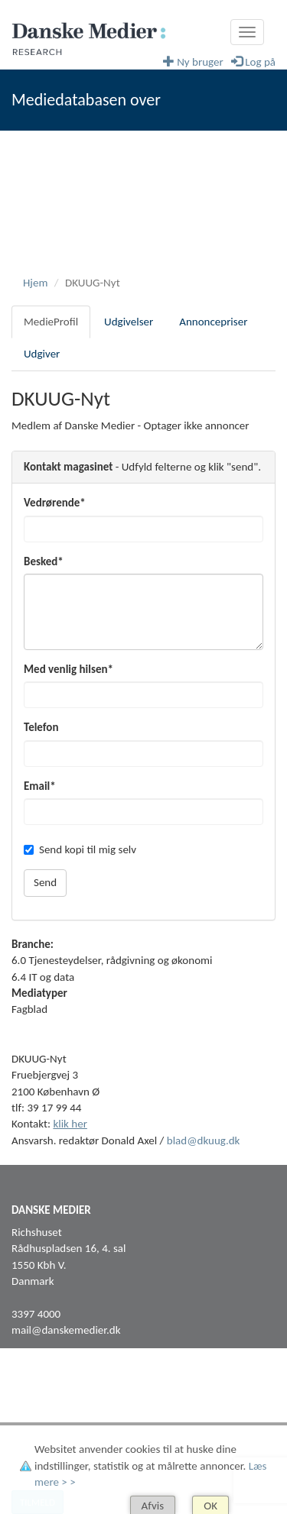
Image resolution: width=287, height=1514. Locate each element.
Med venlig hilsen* (68, 669)
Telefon (41, 727)
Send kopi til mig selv (80, 849)
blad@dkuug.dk (203, 1140)
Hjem (35, 283)
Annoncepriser (213, 321)
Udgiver (42, 354)
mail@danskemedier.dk (66, 1330)
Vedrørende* (55, 503)
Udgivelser (128, 321)
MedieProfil (51, 321)
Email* (40, 786)
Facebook (33, 1405)
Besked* (44, 561)
